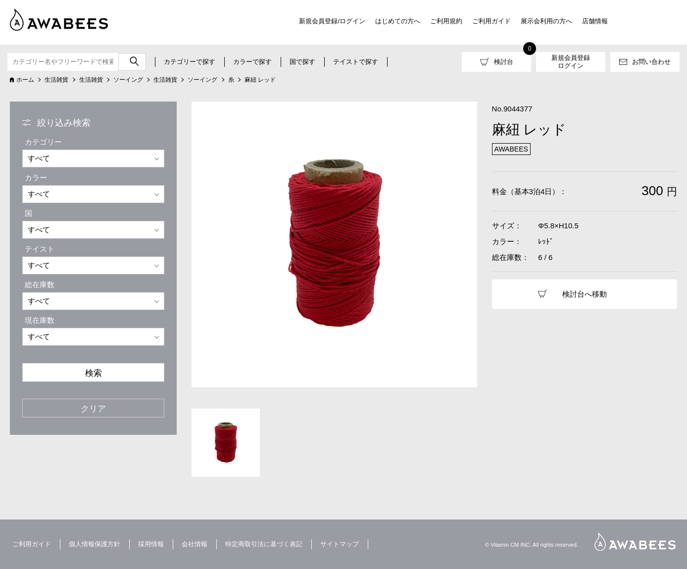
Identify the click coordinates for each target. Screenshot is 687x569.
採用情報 (151, 544)
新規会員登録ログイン (570, 61)
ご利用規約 (446, 21)
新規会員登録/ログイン (332, 21)
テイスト (39, 249)
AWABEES (635, 541)
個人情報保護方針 (94, 544)
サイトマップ (339, 544)
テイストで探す (355, 61)
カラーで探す (252, 61)
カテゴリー (43, 142)
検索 (93, 373)
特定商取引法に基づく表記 (263, 544)
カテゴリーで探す (189, 61)
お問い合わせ (651, 61)
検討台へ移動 (584, 294)
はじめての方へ (397, 21)
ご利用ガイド (491, 21)
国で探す (302, 61)
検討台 (503, 61)
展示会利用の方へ (546, 21)
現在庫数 (39, 320)
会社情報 (194, 544)
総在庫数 (39, 284)
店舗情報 (595, 21)
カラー (36, 177)
